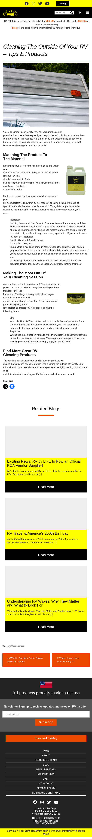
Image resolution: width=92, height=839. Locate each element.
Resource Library (46, 760)
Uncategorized (17, 646)
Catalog (62, 4)
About (46, 755)
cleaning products (74, 367)
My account (46, 783)
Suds (27, 179)
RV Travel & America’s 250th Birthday (67, 659)
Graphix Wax (16, 243)
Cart (46, 779)
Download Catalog (46, 738)
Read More (46, 487)
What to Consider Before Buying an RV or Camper (25, 659)
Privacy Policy (46, 788)
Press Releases (46, 769)
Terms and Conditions (46, 793)
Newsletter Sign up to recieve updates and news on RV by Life (45, 706)
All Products (46, 774)
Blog (46, 764)
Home (46, 751)
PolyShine (15, 331)
